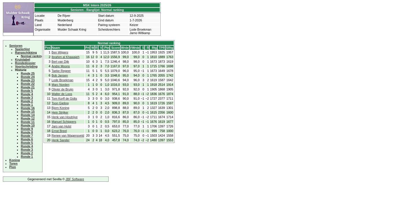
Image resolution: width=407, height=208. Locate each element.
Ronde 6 (27, 139)
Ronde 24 (28, 77)
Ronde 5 (27, 90)
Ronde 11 (28, 122)
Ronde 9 (27, 129)
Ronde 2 (27, 101)
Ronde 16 (28, 108)
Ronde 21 (28, 87)
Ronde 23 (28, 80)
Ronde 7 (27, 136)
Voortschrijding (26, 66)
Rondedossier (25, 63)
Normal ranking (32, 56)
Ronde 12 (28, 118)
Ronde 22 (28, 84)
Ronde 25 (28, 73)
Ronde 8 (27, 132)
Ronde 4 (27, 94)
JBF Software (75, 179)
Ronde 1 (27, 104)
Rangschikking (26, 52)
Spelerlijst (22, 49)
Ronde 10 (28, 125)
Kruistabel (22, 59)
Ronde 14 (28, 115)
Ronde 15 (28, 111)
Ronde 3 (27, 97)
